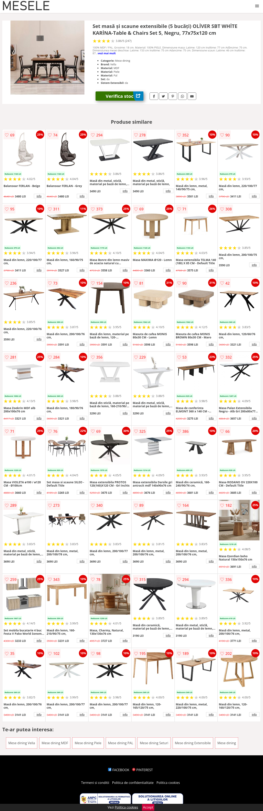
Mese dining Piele (88, 743)
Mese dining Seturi (154, 743)
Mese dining (226, 743)
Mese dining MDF (55, 743)
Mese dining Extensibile (193, 743)
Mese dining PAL (120, 743)
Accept (148, 807)
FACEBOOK (118, 770)
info (39, 196)
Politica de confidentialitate (133, 782)
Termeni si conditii (95, 782)
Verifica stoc (124, 96)
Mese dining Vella (21, 743)
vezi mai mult (107, 53)
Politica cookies (168, 782)
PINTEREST (142, 770)
